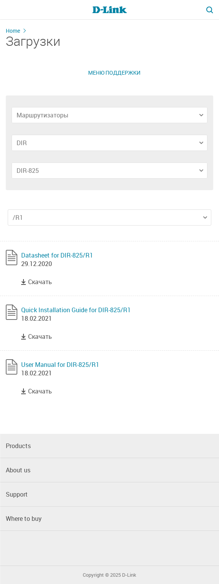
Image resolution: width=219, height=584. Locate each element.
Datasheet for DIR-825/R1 (57, 255)
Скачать (40, 282)
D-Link (129, 575)
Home (13, 30)
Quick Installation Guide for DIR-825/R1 (76, 310)
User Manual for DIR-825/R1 (60, 364)
